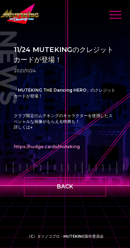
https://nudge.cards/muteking (47, 146)
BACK (65, 186)
